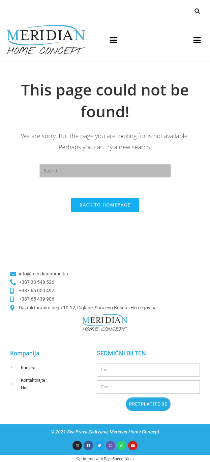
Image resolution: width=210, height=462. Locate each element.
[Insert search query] (105, 171)
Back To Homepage (105, 205)
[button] (197, 11)
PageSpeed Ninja (119, 458)
